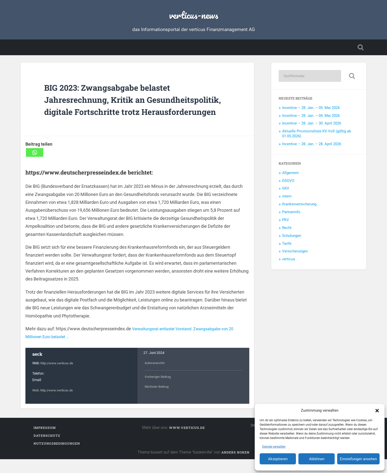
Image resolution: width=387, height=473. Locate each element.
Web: (36, 404)
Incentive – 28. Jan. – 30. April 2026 (311, 125)
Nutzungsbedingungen (57, 457)
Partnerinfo (291, 213)
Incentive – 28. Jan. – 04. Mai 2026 (311, 117)
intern (286, 198)
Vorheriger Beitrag (159, 390)
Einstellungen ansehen (358, 459)
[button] (377, 410)
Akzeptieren (278, 459)
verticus (288, 261)
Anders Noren (235, 466)
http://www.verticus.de (58, 377)
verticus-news (193, 14)
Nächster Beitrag (158, 400)
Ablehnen (316, 459)
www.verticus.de (187, 441)
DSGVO (288, 182)
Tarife (286, 245)
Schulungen (291, 237)
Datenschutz (47, 449)
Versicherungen (295, 253)
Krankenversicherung (299, 206)
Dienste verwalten (274, 446)
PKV (285, 221)
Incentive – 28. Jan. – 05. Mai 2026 (311, 109)
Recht (286, 229)
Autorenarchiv (156, 376)
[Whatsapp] (34, 166)
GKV (285, 190)
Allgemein (290, 174)
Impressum (45, 441)
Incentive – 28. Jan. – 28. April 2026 (311, 145)
